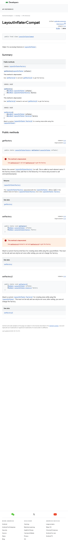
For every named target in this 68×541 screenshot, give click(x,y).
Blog (3, 539)
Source (4, 533)
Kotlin (58, 28)
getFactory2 (27, 78)
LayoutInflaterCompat (26, 36)
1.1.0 (64, 26)
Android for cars (51, 533)
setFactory (8, 89)
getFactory (8, 71)
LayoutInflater (30, 47)
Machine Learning (29, 527)
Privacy (26, 536)
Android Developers (7, 15)
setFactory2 (11, 78)
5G (25, 539)
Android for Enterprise (8, 527)
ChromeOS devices (52, 530)
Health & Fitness (28, 530)
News (3, 536)
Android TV (49, 536)
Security (4, 530)
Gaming (26, 524)
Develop (17, 15)
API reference (8, 9)
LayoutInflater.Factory (51, 192)
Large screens (50, 524)
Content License (53, 326)
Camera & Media (29, 533)
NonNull (10, 91)
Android (4, 524)
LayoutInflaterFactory (18, 66)
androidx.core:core (60, 21)
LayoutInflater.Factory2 (23, 116)
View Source (60, 24)
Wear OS (48, 527)
